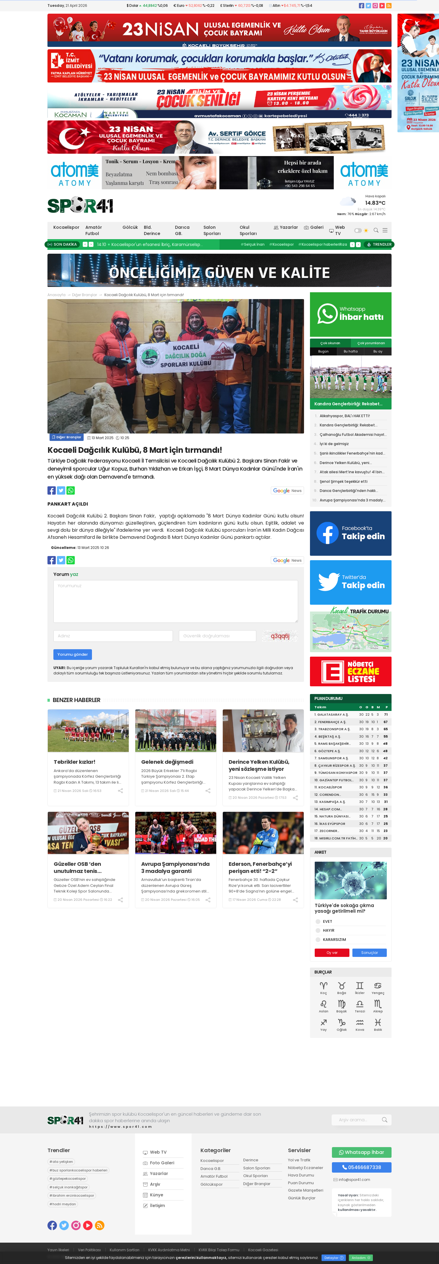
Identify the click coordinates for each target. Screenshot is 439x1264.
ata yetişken (61, 1161)
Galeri (313, 227)
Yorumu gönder (73, 654)
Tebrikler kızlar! (75, 761)
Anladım (361, 1257)
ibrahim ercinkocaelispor (72, 1195)
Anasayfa (56, 294)
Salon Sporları (212, 230)
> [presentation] (91, 244)
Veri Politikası (89, 1249)
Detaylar (334, 1257)
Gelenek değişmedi (167, 761)
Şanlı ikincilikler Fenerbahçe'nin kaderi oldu (353, 454)
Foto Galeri (158, 1163)
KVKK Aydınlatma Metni (169, 1249)
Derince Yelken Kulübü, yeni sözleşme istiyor (259, 765)
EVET (327, 921)
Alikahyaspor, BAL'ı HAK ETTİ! (345, 415)
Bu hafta (351, 351)
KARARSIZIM (333, 939)
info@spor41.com (354, 1179)
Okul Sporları (248, 230)
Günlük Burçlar (302, 1198)
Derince (250, 1160)
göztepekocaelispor (68, 1178)
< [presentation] (85, 244)
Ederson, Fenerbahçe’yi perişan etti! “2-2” (260, 867)
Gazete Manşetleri (305, 1190)
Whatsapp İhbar (361, 1152)
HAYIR (328, 930)
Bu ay (377, 351)
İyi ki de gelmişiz (334, 443)
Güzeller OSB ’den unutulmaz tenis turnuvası (77, 867)
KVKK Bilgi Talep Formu (219, 1249)
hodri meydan (63, 1204)
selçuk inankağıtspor (69, 1187)
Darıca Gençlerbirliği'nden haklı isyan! (348, 491)
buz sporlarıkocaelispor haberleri (78, 1170)
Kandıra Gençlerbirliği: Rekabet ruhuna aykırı (347, 403)
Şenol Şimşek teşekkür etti (344, 481)
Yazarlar (286, 227)
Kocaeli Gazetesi (263, 1249)
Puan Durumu (301, 1183)
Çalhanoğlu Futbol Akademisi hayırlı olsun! (352, 435)
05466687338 (361, 1167)
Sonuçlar (369, 952)
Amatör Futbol (93, 230)
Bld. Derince (152, 230)
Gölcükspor (212, 1184)
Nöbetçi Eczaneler (305, 1168)
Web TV (337, 230)
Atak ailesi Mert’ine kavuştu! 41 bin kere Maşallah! (351, 473)
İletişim (154, 1206)
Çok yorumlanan (371, 343)
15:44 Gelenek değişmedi (125, 244)
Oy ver (332, 952)
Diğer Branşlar (84, 294)
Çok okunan (330, 343)
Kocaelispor (66, 227)
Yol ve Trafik (299, 1160)
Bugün (323, 351)
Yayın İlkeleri (58, 1249)
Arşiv (151, 1184)
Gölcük (130, 227)
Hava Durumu (301, 1175)
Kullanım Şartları (124, 1249)
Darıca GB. (182, 230)
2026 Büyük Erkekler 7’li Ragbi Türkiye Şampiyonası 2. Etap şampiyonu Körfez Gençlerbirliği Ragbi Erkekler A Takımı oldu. (172, 779)
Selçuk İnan (253, 244)
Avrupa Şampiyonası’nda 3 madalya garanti (175, 867)
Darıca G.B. (211, 1168)
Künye (153, 1195)
